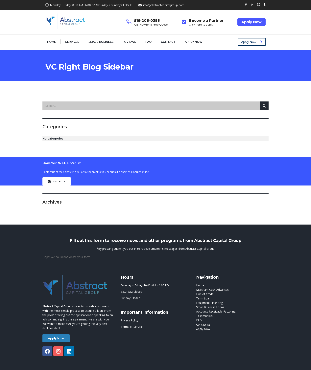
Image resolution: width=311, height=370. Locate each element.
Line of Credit (204, 294)
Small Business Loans (210, 307)
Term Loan (203, 298)
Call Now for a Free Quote (151, 24)
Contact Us (203, 324)
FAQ (148, 42)
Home (51, 42)
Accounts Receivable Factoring (215, 311)
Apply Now (251, 22)
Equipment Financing (209, 303)
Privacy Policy (129, 320)
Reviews (129, 42)
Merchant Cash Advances (212, 290)
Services (72, 42)
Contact (168, 42)
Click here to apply (201, 24)
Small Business (100, 42)
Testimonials (204, 316)
